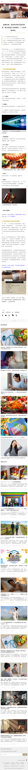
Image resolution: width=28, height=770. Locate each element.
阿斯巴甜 (8, 312)
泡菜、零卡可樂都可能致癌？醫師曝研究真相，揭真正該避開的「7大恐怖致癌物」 (14, 299)
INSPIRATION (6, 763)
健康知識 (17, 312)
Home (3, 762)
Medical (12, 32)
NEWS (23, 763)
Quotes (18, 763)
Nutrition (13, 744)
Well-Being (12, 488)
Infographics (18, 32)
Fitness (12, 602)
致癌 (3, 312)
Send (25, 754)
